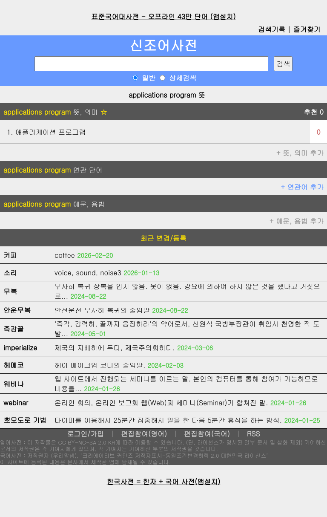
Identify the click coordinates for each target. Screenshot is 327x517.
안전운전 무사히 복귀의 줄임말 (102, 310)
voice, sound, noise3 (87, 272)
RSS (253, 434)
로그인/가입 (85, 434)
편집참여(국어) (207, 434)
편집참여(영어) (144, 434)
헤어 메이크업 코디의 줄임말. (99, 365)
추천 (314, 112)
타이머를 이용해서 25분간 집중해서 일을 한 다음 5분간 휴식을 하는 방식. (168, 420)
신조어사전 (163, 45)
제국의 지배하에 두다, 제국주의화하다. (114, 347)
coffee (64, 255)
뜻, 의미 (55, 112)
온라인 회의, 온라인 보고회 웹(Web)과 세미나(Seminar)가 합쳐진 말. (161, 402)
